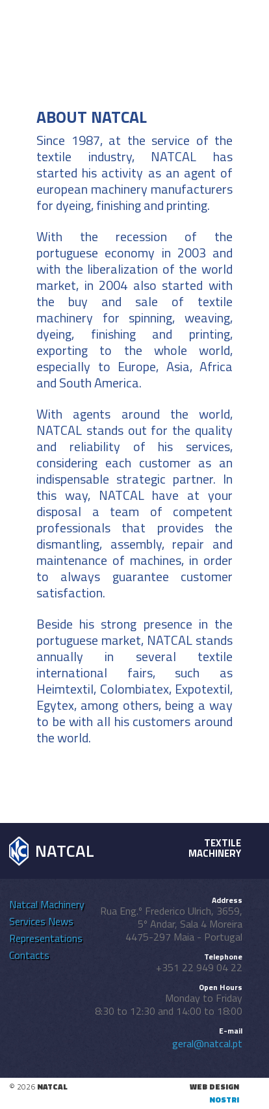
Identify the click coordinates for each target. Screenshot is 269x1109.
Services (27, 921)
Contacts (29, 955)
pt (151, 20)
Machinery (62, 904)
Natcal (23, 904)
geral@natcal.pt (207, 1043)
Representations (46, 938)
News (60, 921)
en (170, 20)
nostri (224, 1099)
